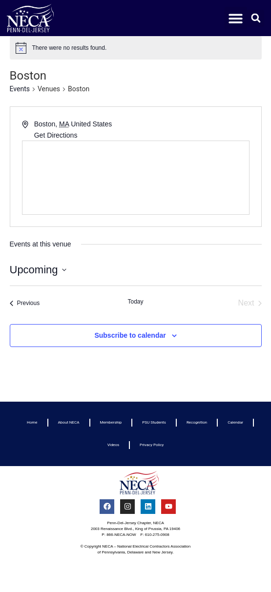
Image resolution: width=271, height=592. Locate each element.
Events (20, 89)
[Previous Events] (25, 303)
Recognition (197, 422)
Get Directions (56, 135)
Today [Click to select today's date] (135, 301)
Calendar (235, 422)
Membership (111, 422)
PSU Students (154, 422)
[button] (236, 18)
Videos (113, 445)
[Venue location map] (135, 177)
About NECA (69, 422)
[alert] (136, 48)
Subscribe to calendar (130, 335)
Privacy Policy (152, 445)
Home (32, 422)
